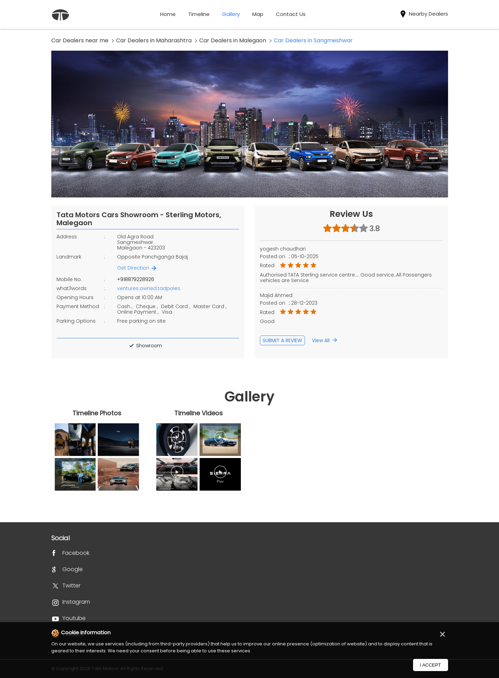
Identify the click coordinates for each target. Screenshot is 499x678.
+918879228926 (135, 279)
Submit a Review (282, 340)
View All (321, 340)
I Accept (430, 665)
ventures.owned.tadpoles (148, 288)
